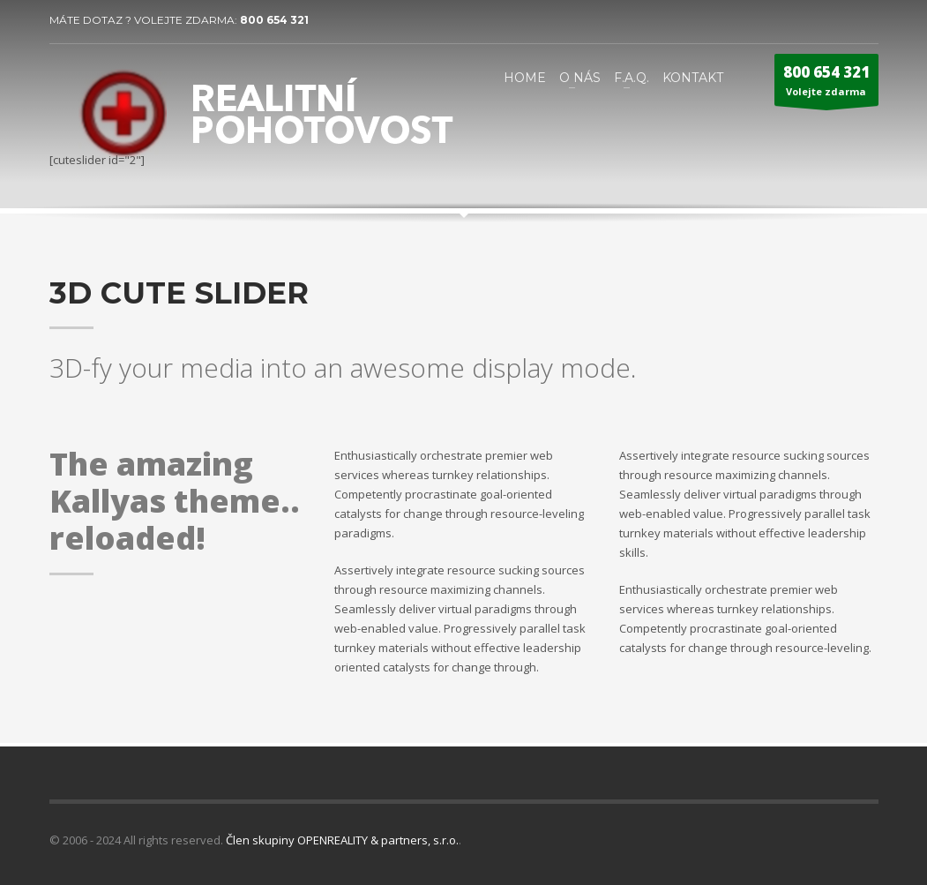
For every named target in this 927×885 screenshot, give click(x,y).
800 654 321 (274, 19)
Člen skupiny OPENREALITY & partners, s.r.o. (342, 840)
